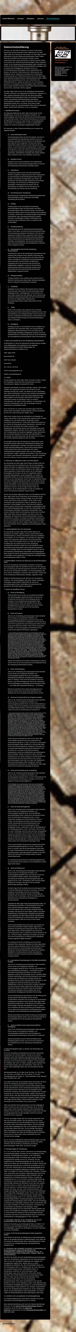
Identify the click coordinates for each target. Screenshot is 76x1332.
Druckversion (5, 1323)
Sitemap (13, 1323)
